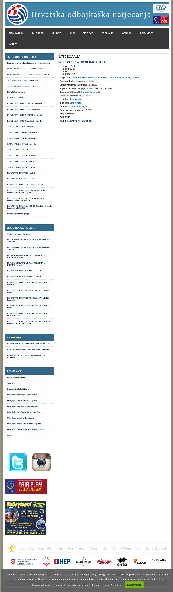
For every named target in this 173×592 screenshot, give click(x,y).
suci (72, 33)
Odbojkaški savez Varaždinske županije (22, 401)
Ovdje (54, 584)
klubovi (57, 33)
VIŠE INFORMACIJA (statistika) (76, 121)
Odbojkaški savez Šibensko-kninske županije (24, 424)
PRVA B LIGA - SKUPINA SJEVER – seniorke (25, 115)
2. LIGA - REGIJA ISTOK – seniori (20, 161)
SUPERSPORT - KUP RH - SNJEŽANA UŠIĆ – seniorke (28, 69)
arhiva (13, 44)
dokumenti (146, 33)
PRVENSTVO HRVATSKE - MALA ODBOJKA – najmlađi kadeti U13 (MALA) (26, 199)
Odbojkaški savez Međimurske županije (22, 406)
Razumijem (134, 584)
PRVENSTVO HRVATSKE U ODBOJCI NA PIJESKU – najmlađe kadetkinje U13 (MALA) (28, 322)
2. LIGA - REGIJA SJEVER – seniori (21, 138)
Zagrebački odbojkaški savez (18, 389)
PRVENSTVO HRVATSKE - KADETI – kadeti (25, 185)
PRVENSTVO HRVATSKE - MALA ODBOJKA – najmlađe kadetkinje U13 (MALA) (26, 191)
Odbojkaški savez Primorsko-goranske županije (25, 412)
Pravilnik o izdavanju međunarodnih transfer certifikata (28, 344)
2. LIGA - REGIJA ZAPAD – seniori (21, 150)
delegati (88, 33)
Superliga (11, 383)
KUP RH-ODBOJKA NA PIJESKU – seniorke (24, 271)
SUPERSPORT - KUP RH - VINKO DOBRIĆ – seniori (28, 75)
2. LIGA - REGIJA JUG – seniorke (20, 127)
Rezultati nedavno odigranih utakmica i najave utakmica (28, 63)
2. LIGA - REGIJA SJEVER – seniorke (22, 132)
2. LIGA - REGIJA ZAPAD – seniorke (21, 144)
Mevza (9, 435)
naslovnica (16, 33)
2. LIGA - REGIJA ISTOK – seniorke (21, 156)
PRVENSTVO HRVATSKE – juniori (21, 179)
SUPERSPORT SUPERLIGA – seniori (21, 86)
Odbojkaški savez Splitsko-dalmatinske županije (25, 429)
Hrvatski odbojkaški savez (17, 377)
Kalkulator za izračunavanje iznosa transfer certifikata (28, 349)
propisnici (107, 33)
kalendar (37, 33)
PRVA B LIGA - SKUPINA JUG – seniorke (23, 109)
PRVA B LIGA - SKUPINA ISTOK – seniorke (24, 104)
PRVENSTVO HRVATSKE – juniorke (21, 173)
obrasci (127, 33)
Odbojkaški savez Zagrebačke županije (22, 395)
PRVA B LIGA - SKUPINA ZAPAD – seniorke (24, 121)
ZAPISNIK (65, 117)
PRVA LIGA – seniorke (16, 92)
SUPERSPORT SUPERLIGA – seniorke (22, 80)
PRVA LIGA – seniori (15, 98)
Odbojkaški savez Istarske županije (20, 418)
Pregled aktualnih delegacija (18, 214)
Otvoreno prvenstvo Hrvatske (18, 234)
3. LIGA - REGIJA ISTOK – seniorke (21, 167)
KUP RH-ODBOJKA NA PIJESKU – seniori (24, 277)
